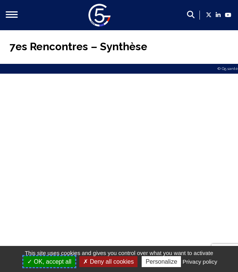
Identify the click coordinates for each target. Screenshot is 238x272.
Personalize (161, 261)
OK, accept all (49, 261)
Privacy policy (199, 261)
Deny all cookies (108, 261)
